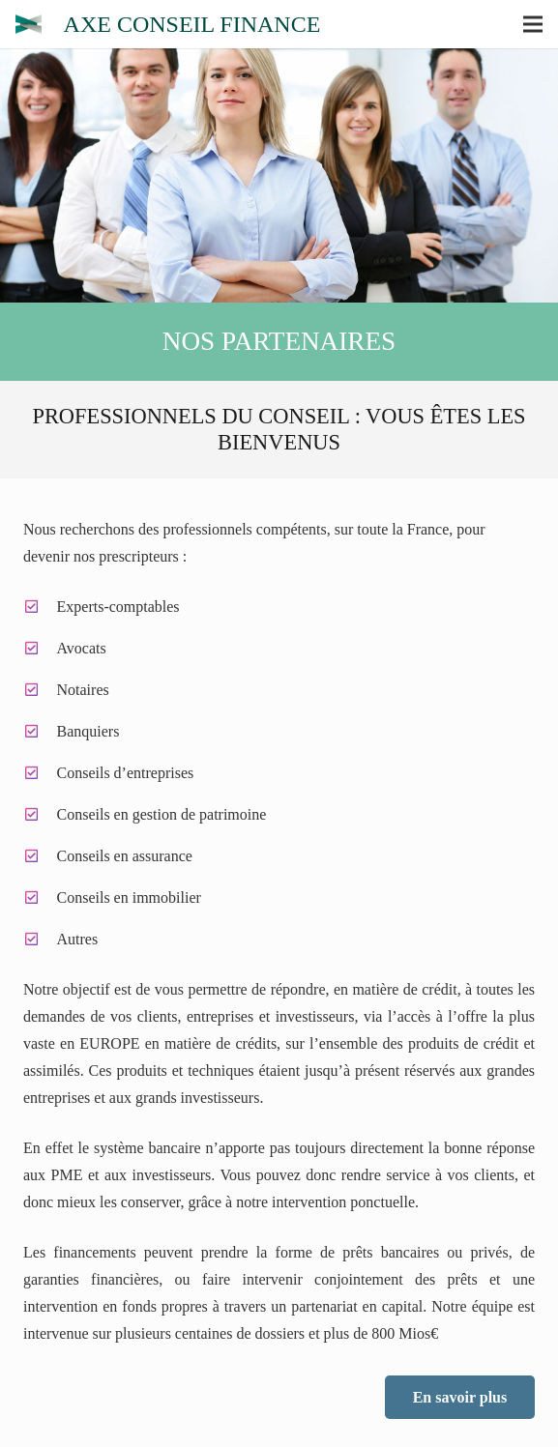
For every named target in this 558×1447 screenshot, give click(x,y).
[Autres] (40, 939)
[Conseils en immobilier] (40, 898)
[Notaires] (40, 690)
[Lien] (28, 24)
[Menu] (533, 24)
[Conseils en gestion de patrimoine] (40, 814)
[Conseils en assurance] (40, 856)
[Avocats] (40, 648)
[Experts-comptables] (40, 607)
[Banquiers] (40, 731)
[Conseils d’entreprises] (40, 773)
